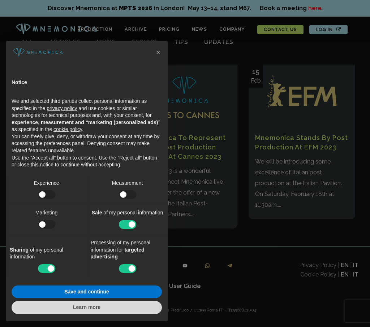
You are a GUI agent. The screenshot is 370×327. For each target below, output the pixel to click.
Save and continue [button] (86, 292)
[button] (158, 52)
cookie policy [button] (67, 129)
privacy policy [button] (62, 108)
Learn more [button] (86, 307)
